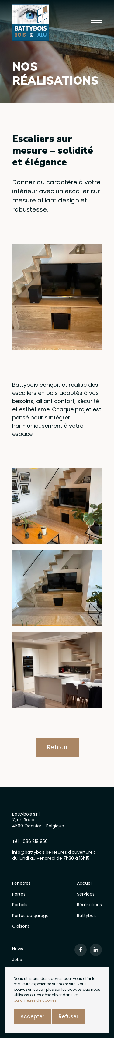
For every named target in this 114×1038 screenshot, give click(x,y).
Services (86, 894)
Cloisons (21, 926)
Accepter (32, 1016)
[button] (96, 22)
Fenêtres (21, 883)
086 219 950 (35, 841)
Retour (57, 747)
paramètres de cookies (35, 1000)
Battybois (87, 916)
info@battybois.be (32, 852)
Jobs (17, 959)
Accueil (84, 883)
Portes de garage (30, 916)
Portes (19, 894)
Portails (19, 905)
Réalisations (89, 905)
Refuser (68, 1016)
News (17, 949)
